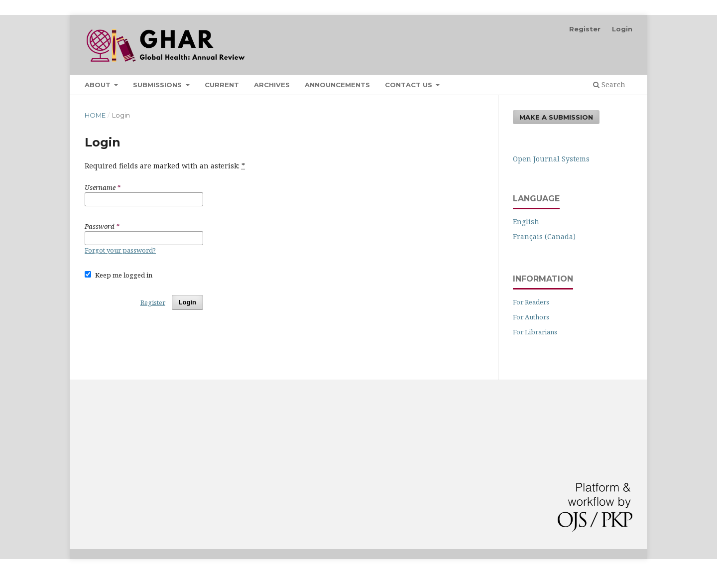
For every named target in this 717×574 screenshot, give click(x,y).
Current (222, 85)
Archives (272, 85)
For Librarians (535, 331)
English (526, 221)
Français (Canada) (544, 236)
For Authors (531, 316)
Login (622, 29)
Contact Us (409, 85)
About (99, 85)
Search (609, 84)
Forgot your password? (120, 250)
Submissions (158, 85)
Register (584, 29)
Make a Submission (556, 117)
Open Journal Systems (551, 158)
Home (95, 115)
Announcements (337, 85)
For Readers (531, 301)
